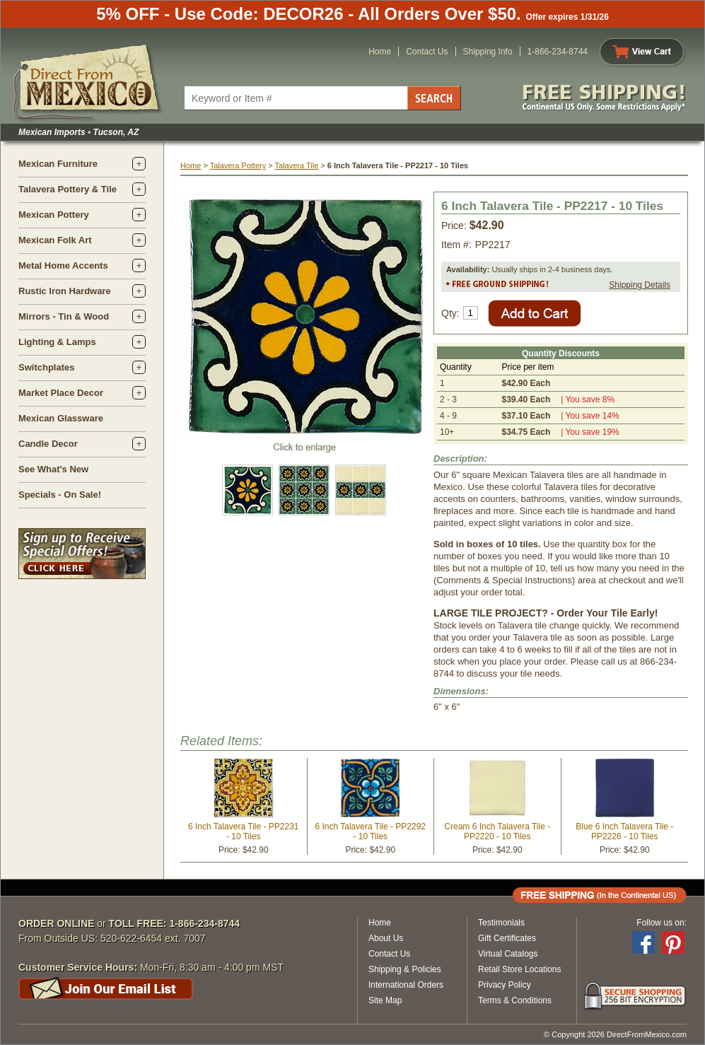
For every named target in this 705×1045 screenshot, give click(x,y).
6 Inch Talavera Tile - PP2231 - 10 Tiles (243, 831)
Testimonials (501, 923)
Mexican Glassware (60, 418)
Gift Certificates (507, 938)
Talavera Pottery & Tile (67, 189)
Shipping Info (488, 52)
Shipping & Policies (404, 969)
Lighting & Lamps (57, 342)
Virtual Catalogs (508, 954)
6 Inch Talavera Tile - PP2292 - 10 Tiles (370, 831)
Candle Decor (48, 443)
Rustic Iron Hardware (64, 291)
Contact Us (427, 52)
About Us (385, 938)
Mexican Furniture (58, 163)
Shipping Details (639, 285)
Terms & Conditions (515, 1000)
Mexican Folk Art (55, 240)
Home (379, 52)
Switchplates (46, 367)
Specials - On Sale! (59, 494)
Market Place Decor (60, 392)
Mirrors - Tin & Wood (63, 316)
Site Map (385, 1000)
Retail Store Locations (519, 969)
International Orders (405, 985)
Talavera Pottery (238, 165)
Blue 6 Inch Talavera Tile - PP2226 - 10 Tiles (624, 831)
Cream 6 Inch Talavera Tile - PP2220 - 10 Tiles (497, 831)
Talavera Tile (297, 165)
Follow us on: (661, 923)
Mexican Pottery (53, 214)
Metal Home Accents (63, 265)
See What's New (53, 469)
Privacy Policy (504, 985)
